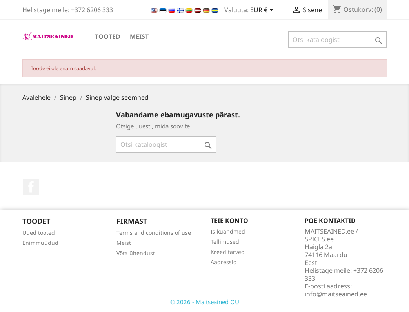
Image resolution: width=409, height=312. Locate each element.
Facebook (31, 187)
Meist (139, 36)
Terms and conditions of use (153, 232)
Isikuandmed (228, 231)
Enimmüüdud (40, 242)
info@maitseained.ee (336, 294)
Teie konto (229, 220)
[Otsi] (337, 39)
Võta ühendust (135, 253)
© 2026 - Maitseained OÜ (204, 302)
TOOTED (107, 36)
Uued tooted (38, 232)
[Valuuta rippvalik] (263, 10)
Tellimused (225, 241)
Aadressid (224, 262)
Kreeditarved (228, 251)
